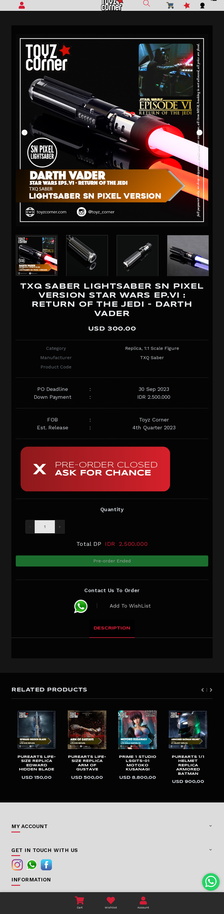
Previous (24, 132)
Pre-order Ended (112, 561)
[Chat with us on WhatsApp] (211, 882)
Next (199, 132)
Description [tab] (112, 628)
